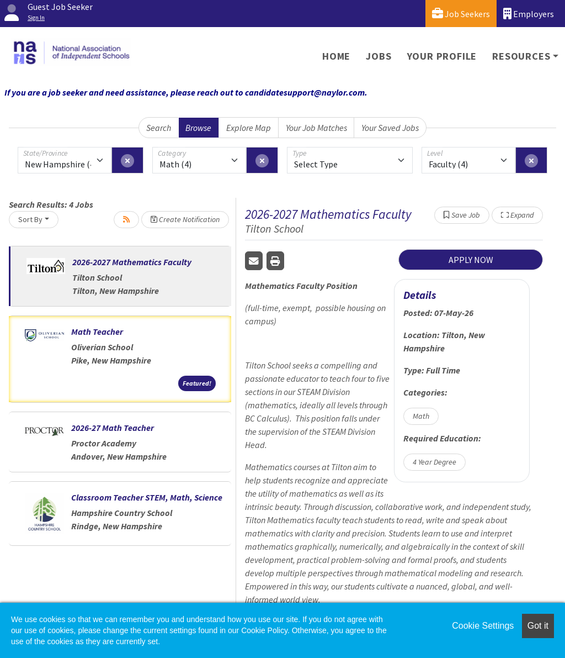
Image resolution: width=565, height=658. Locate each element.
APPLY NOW (471, 259)
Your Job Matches (316, 127)
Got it (537, 625)
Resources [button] (521, 56)
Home (336, 56)
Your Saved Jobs (390, 127)
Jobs (378, 56)
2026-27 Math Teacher (112, 427)
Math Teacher (97, 331)
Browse (198, 127)
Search (158, 127)
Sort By (30, 219)
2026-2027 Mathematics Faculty (131, 261)
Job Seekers (461, 13)
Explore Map (248, 127)
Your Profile (442, 56)
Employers (528, 13)
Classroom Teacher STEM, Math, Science (146, 497)
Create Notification (185, 219)
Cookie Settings (483, 625)
